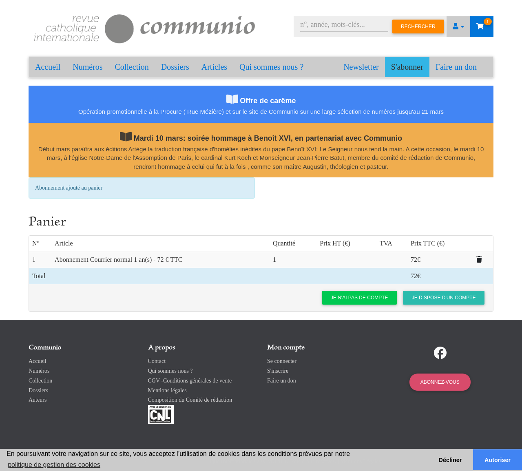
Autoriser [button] (497, 460)
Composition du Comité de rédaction (190, 400)
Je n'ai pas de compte (359, 298)
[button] (458, 26)
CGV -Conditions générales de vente (190, 381)
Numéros (87, 66)
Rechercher (418, 26)
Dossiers (175, 66)
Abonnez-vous (440, 382)
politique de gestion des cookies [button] (54, 464)
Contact (157, 361)
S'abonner (407, 66)
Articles (214, 66)
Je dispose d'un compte (444, 298)
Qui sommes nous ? (271, 66)
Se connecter (281, 361)
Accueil (47, 66)
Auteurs (37, 400)
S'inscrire (277, 371)
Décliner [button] (450, 460)
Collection (132, 66)
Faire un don (456, 66)
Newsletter (361, 66)
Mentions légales (167, 390)
